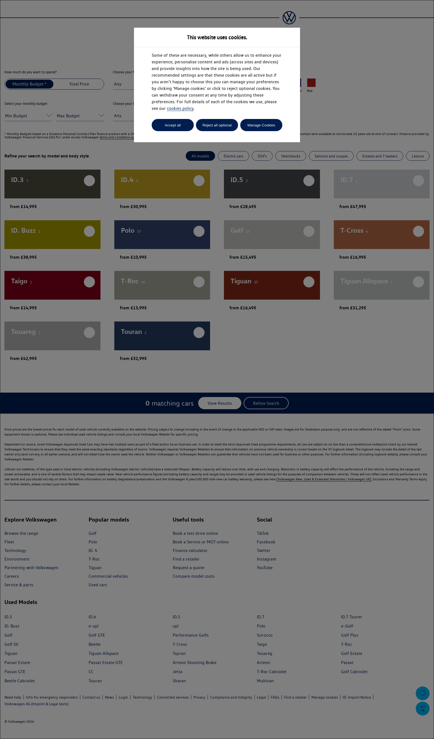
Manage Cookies (261, 125)
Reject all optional (216, 125)
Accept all (173, 125)
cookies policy (180, 108)
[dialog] (217, 369)
